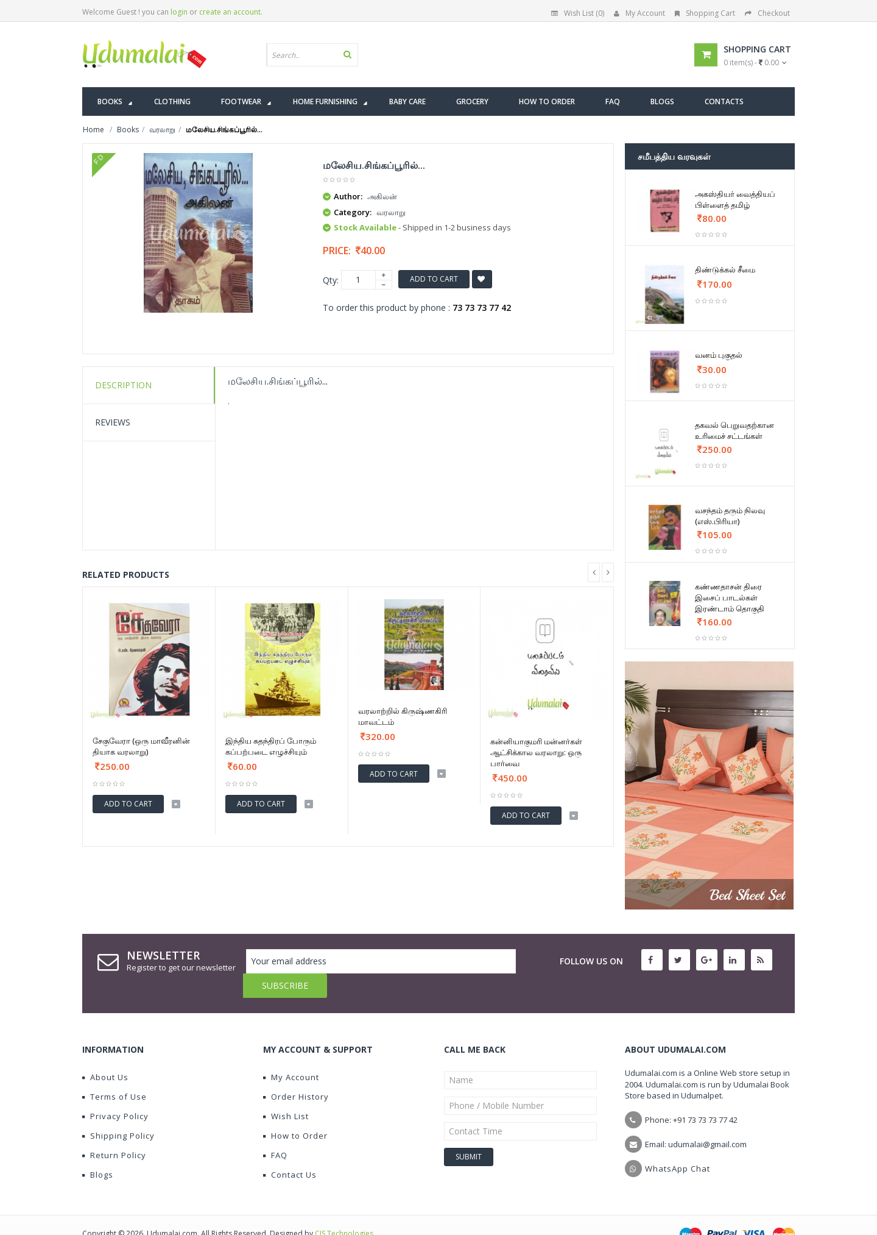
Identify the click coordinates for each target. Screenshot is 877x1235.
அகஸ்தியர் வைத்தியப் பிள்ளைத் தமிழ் (735, 199)
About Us (105, 1052)
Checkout (767, 13)
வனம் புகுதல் (718, 354)
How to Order (295, 1111)
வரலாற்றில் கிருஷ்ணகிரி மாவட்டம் (402, 716)
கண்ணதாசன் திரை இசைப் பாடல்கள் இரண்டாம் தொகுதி (729, 597)
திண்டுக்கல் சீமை (725, 269)
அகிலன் (382, 196)
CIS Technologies (344, 1209)
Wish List (286, 1091)
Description (123, 385)
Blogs (97, 1150)
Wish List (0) (577, 13)
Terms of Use (114, 1072)
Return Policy (114, 1130)
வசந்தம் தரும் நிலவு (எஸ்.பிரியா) (730, 516)
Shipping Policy (118, 1111)
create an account (230, 12)
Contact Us (290, 1150)
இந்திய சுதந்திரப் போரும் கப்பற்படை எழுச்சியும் (270, 746)
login (179, 12)
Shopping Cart (705, 13)
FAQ (275, 1130)
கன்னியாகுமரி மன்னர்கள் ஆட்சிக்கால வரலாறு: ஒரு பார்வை (536, 752)
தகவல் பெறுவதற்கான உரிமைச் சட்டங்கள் (734, 430)
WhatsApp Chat (677, 1144)
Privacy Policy (115, 1091)
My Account (639, 13)
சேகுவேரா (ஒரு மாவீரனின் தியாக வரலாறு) (141, 746)
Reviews (112, 422)
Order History (296, 1072)
